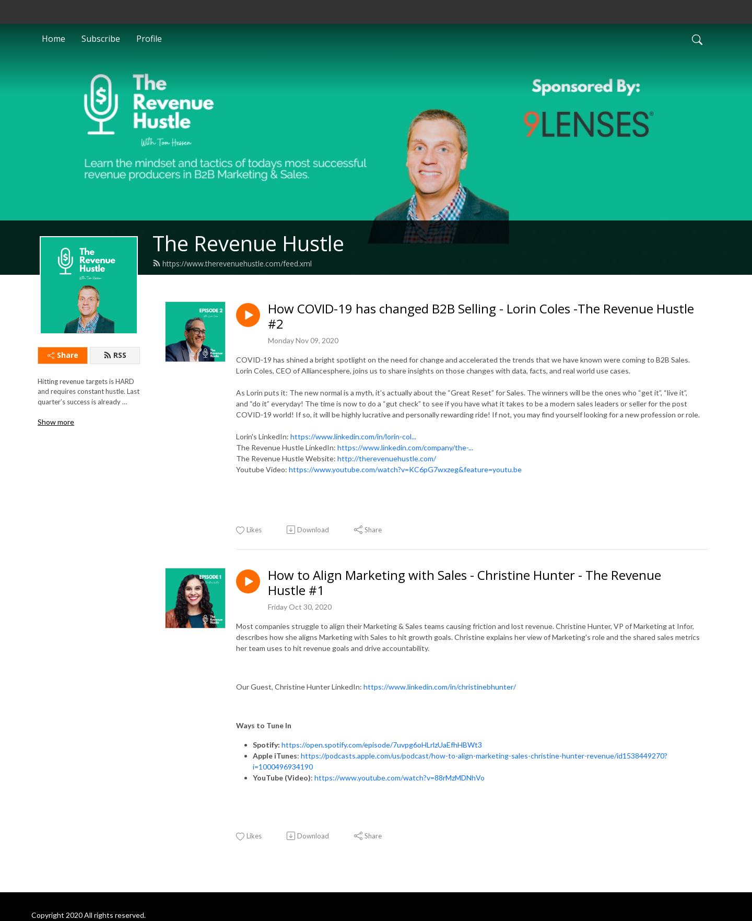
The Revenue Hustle (248, 243)
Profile (149, 38)
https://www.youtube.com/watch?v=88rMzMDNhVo (399, 777)
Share (63, 355)
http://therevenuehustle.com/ (386, 458)
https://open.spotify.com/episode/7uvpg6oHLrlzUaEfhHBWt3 (381, 744)
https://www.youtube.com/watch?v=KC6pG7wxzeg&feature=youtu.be (405, 469)
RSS (114, 355)
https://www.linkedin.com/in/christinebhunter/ (439, 686)
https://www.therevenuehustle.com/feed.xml (232, 264)
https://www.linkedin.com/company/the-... (405, 447)
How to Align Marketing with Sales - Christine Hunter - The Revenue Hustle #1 (464, 583)
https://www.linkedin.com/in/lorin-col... (353, 436)
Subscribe (100, 38)
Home (53, 38)
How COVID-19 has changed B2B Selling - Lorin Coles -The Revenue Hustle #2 (481, 316)
